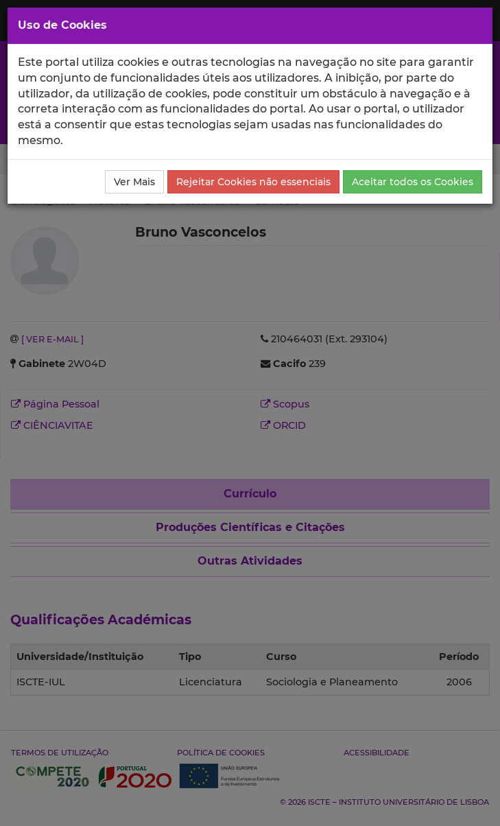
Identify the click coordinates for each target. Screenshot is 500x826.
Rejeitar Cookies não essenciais (253, 182)
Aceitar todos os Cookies (412, 182)
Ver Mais (134, 182)
